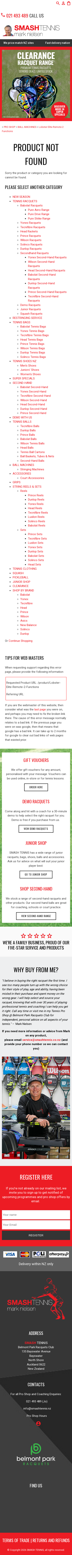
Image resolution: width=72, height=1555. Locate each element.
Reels (23, 491)
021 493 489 (14, 15)
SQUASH (18, 573)
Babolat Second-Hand (34, 387)
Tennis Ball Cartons (32, 452)
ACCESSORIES (22, 473)
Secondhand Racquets (34, 253)
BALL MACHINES (27, 127)
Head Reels (35, 508)
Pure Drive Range (38, 214)
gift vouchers (36, 760)
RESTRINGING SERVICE (27, 318)
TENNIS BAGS (21, 322)
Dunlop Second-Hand (33, 409)
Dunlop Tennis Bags (32, 352)
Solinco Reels (36, 521)
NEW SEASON (21, 197)
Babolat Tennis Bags (33, 326)
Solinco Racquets (31, 244)
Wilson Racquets (30, 240)
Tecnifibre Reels (38, 512)
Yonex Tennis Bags (32, 331)
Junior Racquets (30, 309)
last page (40, 709)
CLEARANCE (21, 586)
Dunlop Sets (35, 551)
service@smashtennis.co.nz (41, 1040)
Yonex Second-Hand (33, 391)
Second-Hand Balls (32, 460)
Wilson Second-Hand (33, 400)
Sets (23, 530)
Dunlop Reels (36, 499)
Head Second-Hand (32, 404)
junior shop (36, 843)
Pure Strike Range (39, 218)
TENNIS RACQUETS (25, 201)
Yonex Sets (35, 547)
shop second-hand (36, 888)
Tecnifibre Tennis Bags (34, 335)
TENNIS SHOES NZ (24, 361)
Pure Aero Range (38, 210)
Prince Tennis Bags (32, 344)
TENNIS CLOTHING (25, 568)
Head (23, 608)
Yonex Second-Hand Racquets (47, 257)
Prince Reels (36, 495)
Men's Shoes (28, 365)
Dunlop (24, 633)
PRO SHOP (9, 127)
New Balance (28, 625)
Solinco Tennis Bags (33, 357)
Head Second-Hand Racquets (46, 270)
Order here (36, 787)
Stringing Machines (32, 469)
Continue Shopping (20, 641)
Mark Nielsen (24, 1024)
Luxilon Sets (35, 543)
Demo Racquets (30, 305)
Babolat (25, 594)
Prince (24, 612)
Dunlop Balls (28, 430)
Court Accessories (32, 478)
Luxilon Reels (36, 517)
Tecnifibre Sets (37, 538)
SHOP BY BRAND (23, 590)
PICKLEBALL (21, 577)
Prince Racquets (30, 236)
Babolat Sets (36, 556)
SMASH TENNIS (35, 1549)
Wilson (24, 616)
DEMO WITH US (22, 417)
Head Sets (34, 564)
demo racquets (36, 801)
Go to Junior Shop (36, 874)
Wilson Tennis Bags (32, 348)
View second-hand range (36, 916)
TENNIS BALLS (22, 421)
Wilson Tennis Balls (32, 443)
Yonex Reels (36, 504)
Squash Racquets (31, 313)
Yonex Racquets (30, 223)
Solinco (25, 629)
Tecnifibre (26, 603)
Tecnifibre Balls (29, 426)
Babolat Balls (28, 439)
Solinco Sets (36, 560)
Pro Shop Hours (36, 1416)
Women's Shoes (30, 374)
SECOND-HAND (22, 383)
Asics (23, 620)
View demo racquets (36, 829)
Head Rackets (29, 231)
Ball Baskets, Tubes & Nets (37, 456)
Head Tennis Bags (31, 339)
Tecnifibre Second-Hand (35, 395)
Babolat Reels (36, 525)
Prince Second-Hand (33, 413)
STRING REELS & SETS (27, 486)
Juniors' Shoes (29, 370)
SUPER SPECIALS (24, 378)
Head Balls (27, 447)
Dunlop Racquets (31, 248)
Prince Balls (27, 435)
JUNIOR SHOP (21, 582)
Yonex (24, 599)
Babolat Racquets (31, 205)
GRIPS (17, 482)
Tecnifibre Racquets (32, 227)
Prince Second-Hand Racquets (47, 292)
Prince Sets (35, 534)
